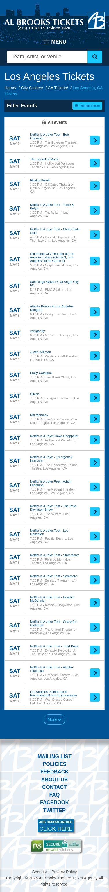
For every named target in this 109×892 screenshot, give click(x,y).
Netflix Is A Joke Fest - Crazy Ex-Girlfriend (53, 623)
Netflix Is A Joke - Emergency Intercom (51, 458)
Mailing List (54, 756)
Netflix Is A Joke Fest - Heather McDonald (52, 598)
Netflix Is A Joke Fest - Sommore (53, 576)
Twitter (54, 810)
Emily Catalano (41, 373)
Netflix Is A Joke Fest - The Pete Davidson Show (53, 507)
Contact (54, 787)
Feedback (54, 772)
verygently (37, 331)
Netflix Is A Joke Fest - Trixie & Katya (52, 206)
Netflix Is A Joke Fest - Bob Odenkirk (49, 136)
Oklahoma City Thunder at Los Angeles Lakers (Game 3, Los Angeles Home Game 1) (52, 257)
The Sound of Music (44, 159)
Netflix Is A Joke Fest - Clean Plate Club (55, 230)
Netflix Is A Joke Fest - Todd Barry (54, 646)
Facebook (54, 802)
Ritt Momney (39, 415)
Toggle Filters (87, 105)
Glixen (34, 394)
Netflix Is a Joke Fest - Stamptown (54, 555)
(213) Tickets (32, 28)
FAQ (54, 795)
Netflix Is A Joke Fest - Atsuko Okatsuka (51, 668)
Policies (55, 764)
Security (39, 872)
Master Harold (40, 180)
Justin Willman (40, 352)
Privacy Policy (64, 872)
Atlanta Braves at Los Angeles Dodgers (51, 308)
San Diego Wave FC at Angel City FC (54, 283)
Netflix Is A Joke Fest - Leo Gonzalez (49, 532)
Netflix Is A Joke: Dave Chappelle (54, 436)
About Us (54, 780)
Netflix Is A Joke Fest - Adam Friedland (50, 483)
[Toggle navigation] (54, 42)
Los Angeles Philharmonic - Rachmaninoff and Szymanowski (53, 693)
